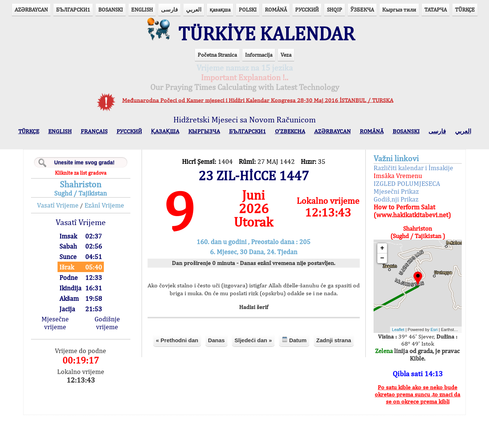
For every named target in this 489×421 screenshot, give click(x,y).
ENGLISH (142, 9)
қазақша (220, 9)
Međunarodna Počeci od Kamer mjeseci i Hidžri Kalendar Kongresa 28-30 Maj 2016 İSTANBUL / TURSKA (257, 106)
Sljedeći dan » (275, 357)
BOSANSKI (110, 9)
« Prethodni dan (200, 357)
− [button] (373, 264)
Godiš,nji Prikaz (386, 205)
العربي (193, 9)
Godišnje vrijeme (117, 329)
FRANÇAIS (94, 137)
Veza (286, 60)
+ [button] (373, 254)
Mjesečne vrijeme (69, 329)
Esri (424, 336)
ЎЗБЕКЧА (362, 9)
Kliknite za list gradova (92, 179)
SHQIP (334, 9)
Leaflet (389, 336)
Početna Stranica (217, 60)
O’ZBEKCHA (290, 137)
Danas (238, 357)
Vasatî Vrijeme (70, 211)
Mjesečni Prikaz (386, 197)
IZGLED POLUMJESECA (397, 189)
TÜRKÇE (465, 9)
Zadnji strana (253, 374)
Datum (316, 357)
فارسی (169, 9)
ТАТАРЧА (435, 9)
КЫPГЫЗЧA (204, 137)
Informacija (258, 60)
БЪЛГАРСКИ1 (73, 9)
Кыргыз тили (399, 9)
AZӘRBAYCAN (31, 9)
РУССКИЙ (307, 9)
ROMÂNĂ (276, 9)
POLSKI (248, 9)
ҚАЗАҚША (165, 137)
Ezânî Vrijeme (116, 211)
